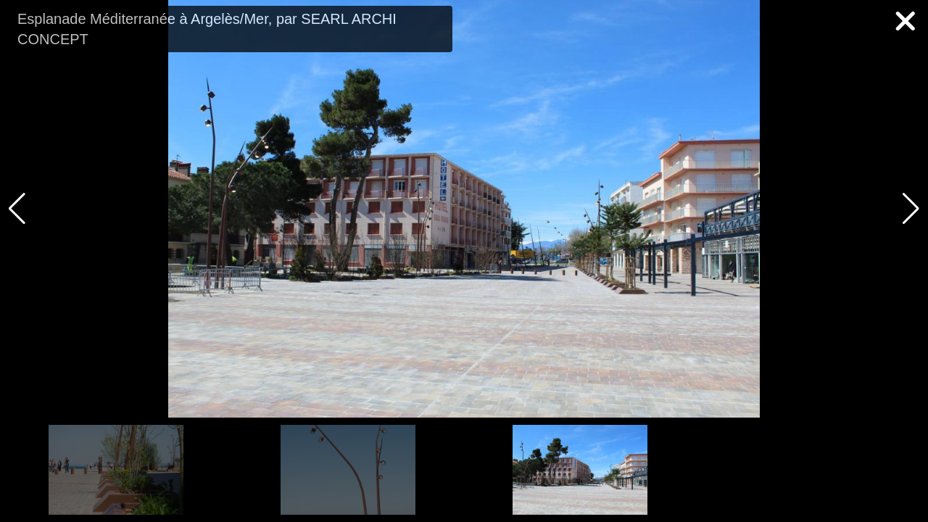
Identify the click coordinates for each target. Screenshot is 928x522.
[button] (911, 209)
